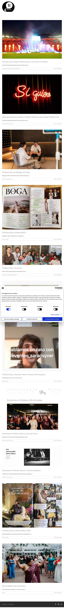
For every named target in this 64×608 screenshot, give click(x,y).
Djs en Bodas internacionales (13, 586)
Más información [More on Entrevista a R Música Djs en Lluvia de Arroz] (58, 440)
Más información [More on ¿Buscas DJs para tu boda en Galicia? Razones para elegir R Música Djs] (58, 123)
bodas (3, 68)
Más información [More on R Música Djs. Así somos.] (58, 274)
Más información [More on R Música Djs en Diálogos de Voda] (58, 179)
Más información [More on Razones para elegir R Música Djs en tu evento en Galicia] (58, 68)
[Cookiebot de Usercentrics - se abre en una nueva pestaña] (56, 288)
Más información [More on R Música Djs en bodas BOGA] (58, 239)
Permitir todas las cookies (52, 319)
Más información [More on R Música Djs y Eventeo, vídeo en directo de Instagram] (58, 381)
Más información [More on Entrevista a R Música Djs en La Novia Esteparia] (58, 477)
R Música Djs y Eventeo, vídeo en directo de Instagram (23, 374)
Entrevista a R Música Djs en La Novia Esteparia (21, 470)
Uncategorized (16, 68)
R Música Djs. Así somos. (12, 268)
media (11, 68)
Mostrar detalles (55, 314)
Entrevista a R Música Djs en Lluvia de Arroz (20, 434)
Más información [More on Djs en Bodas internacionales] (58, 592)
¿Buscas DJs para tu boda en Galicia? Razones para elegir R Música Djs (30, 117)
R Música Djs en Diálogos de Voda (16, 172)
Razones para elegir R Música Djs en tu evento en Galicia (25, 62)
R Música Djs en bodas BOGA (14, 232)
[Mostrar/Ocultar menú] (60, 6)
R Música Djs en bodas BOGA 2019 (16, 531)
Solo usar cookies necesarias (11, 319)
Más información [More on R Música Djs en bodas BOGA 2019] (58, 537)
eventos (7, 68)
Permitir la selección (32, 319)
